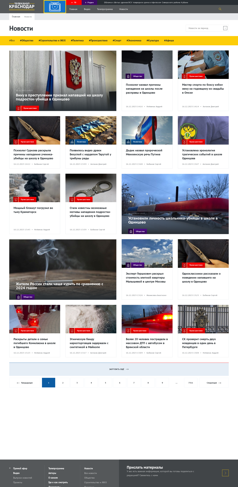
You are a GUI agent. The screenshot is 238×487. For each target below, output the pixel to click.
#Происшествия (98, 40)
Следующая (214, 382)
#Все (12, 40)
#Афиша (169, 40)
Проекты (17, 482)
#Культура (153, 40)
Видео (87, 9)
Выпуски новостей (22, 477)
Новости (123, 9)
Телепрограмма (105, 9)
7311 (190, 382)
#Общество (26, 40)
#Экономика (134, 40)
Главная (73, 9)
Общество (89, 477)
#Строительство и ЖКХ (52, 40)
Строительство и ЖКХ (95, 482)
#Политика (77, 40)
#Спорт (117, 40)
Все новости (90, 473)
